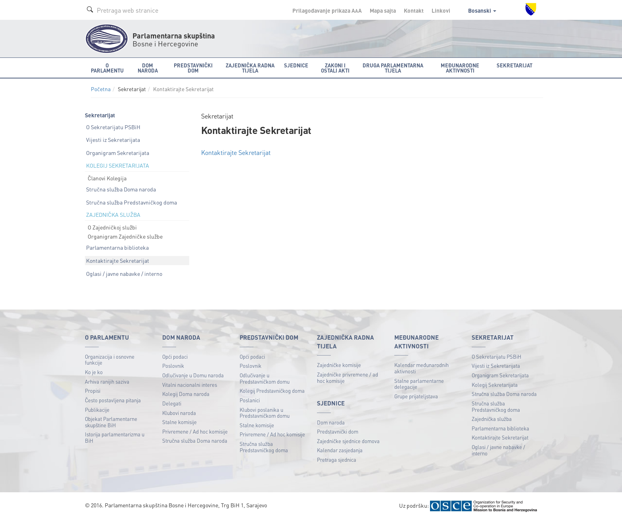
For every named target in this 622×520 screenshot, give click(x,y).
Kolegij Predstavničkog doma (272, 390)
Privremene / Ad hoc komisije (195, 431)
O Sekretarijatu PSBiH (113, 126)
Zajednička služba (492, 418)
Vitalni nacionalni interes (189, 384)
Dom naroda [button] (148, 68)
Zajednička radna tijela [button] (250, 68)
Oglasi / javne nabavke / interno (124, 273)
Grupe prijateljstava (416, 396)
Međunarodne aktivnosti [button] (460, 68)
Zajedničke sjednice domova (348, 441)
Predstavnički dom (337, 431)
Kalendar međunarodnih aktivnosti (421, 368)
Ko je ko (94, 372)
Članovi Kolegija (107, 178)
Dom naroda (331, 422)
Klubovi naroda (179, 412)
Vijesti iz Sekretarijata (113, 139)
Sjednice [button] (296, 65)
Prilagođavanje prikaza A (327, 10)
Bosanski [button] (482, 10)
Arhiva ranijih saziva (107, 381)
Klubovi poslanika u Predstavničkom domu (265, 412)
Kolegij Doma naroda (185, 393)
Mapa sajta (383, 10)
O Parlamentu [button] (107, 68)
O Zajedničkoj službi (112, 227)
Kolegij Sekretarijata (495, 384)
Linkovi (441, 10)
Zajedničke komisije (339, 364)
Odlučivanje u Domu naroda (193, 375)
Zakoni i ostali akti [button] (335, 68)
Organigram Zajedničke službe (125, 236)
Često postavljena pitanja (113, 400)
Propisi (92, 390)
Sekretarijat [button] (514, 65)
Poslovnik (173, 365)
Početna (101, 89)
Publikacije (97, 409)
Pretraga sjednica (336, 459)
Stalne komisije (179, 422)
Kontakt (414, 10)
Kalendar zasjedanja (340, 450)
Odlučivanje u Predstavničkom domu (265, 378)
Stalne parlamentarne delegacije (419, 383)
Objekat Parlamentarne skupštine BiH (111, 421)
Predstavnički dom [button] (193, 68)
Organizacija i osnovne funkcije (109, 359)
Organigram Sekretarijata (117, 152)
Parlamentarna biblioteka (117, 247)
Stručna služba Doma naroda (121, 189)
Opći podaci (175, 356)
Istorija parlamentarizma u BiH (114, 437)
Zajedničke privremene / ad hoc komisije (347, 377)
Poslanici (250, 400)
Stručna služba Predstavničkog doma (131, 202)
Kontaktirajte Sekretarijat (117, 260)
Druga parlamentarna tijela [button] (393, 68)
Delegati (171, 403)
